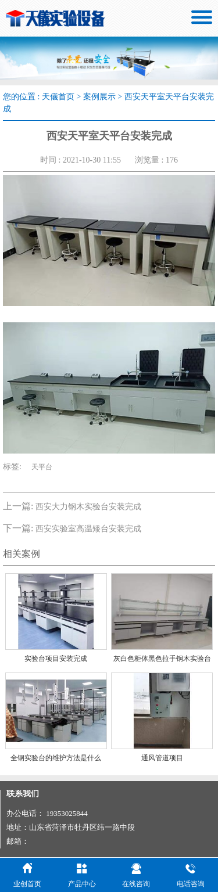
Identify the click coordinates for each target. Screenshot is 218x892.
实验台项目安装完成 (55, 658)
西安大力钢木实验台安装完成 (88, 506)
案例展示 (99, 96)
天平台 (41, 467)
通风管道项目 (162, 758)
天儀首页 (58, 96)
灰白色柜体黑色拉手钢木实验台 (162, 658)
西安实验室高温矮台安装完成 (88, 528)
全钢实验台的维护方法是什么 (55, 758)
